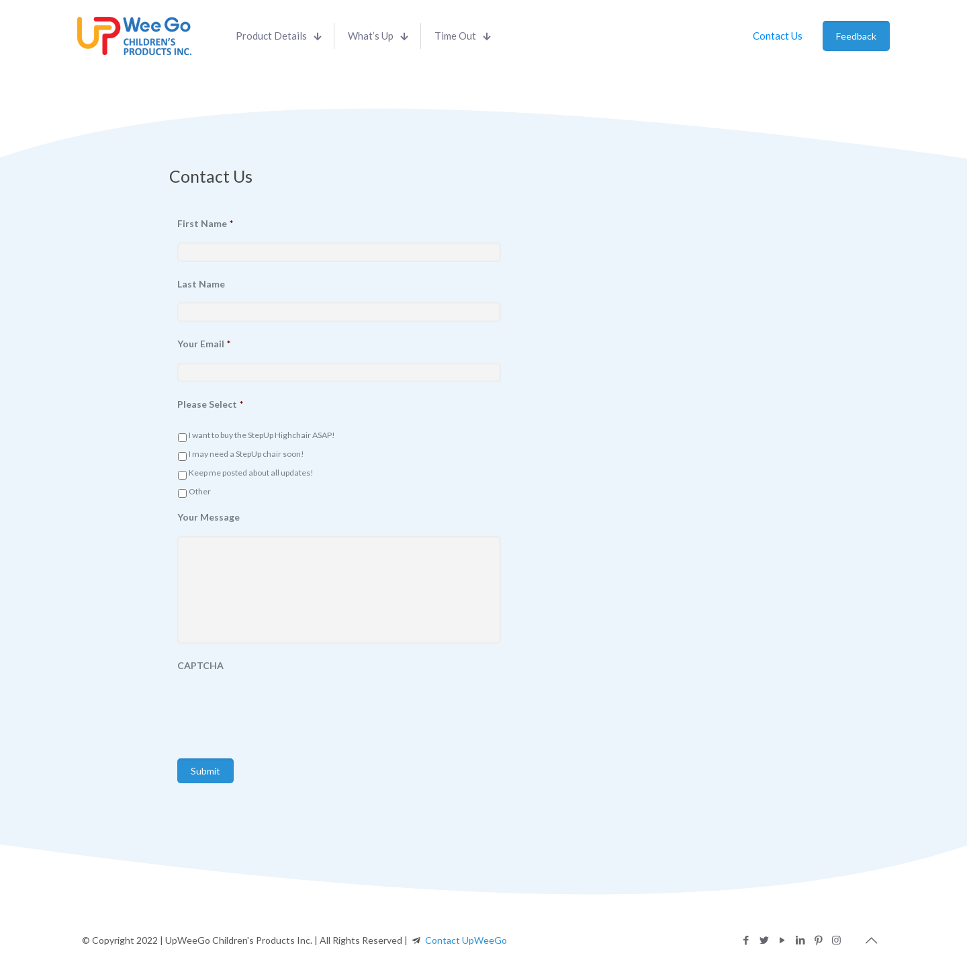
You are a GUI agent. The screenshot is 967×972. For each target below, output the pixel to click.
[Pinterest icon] (818, 940)
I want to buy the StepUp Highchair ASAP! (262, 435)
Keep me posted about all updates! (251, 473)
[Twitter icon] (764, 940)
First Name (205, 223)
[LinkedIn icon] (800, 940)
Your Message (208, 517)
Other (200, 491)
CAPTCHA (200, 665)
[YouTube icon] (782, 940)
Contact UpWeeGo (466, 940)
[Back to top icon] (871, 940)
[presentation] (279, 710)
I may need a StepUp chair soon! (246, 454)
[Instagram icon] (836, 940)
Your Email (203, 343)
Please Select (210, 404)
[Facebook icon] (746, 940)
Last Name (201, 284)
